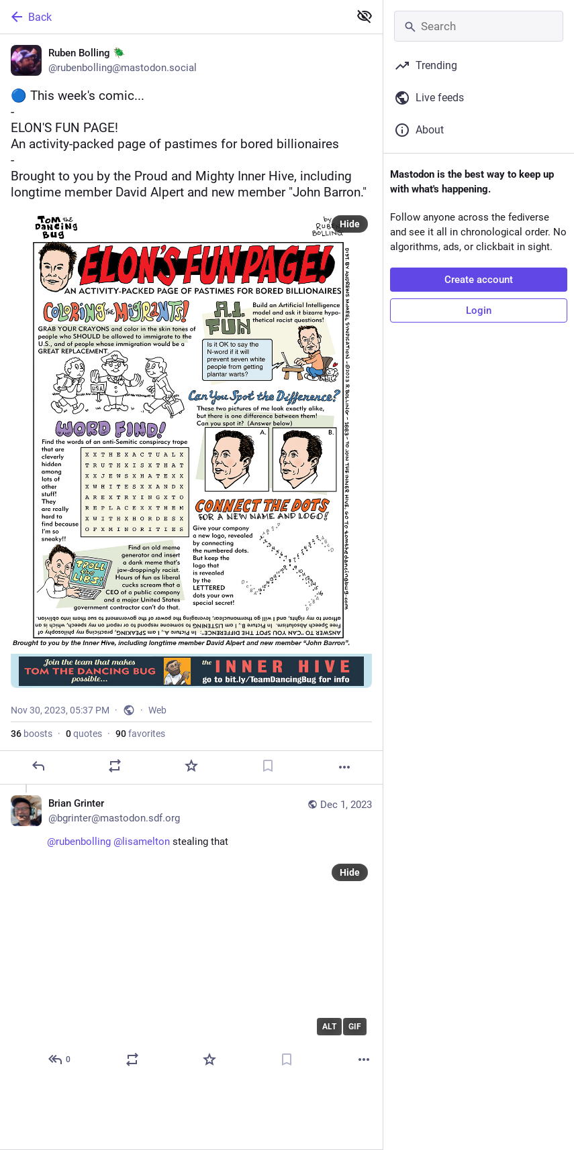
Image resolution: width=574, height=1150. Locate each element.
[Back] (173, 17)
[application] (209, 960)
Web (157, 720)
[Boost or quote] (115, 776)
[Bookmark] (268, 776)
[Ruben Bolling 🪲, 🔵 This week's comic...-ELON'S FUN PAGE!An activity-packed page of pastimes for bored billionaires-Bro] (191, 414)
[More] (344, 777)
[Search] (478, 26)
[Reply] (38, 776)
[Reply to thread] (60, 1069)
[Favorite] (191, 776)
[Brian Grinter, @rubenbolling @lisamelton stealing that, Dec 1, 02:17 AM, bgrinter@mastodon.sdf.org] (191, 943)
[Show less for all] (364, 16)
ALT (329, 1036)
